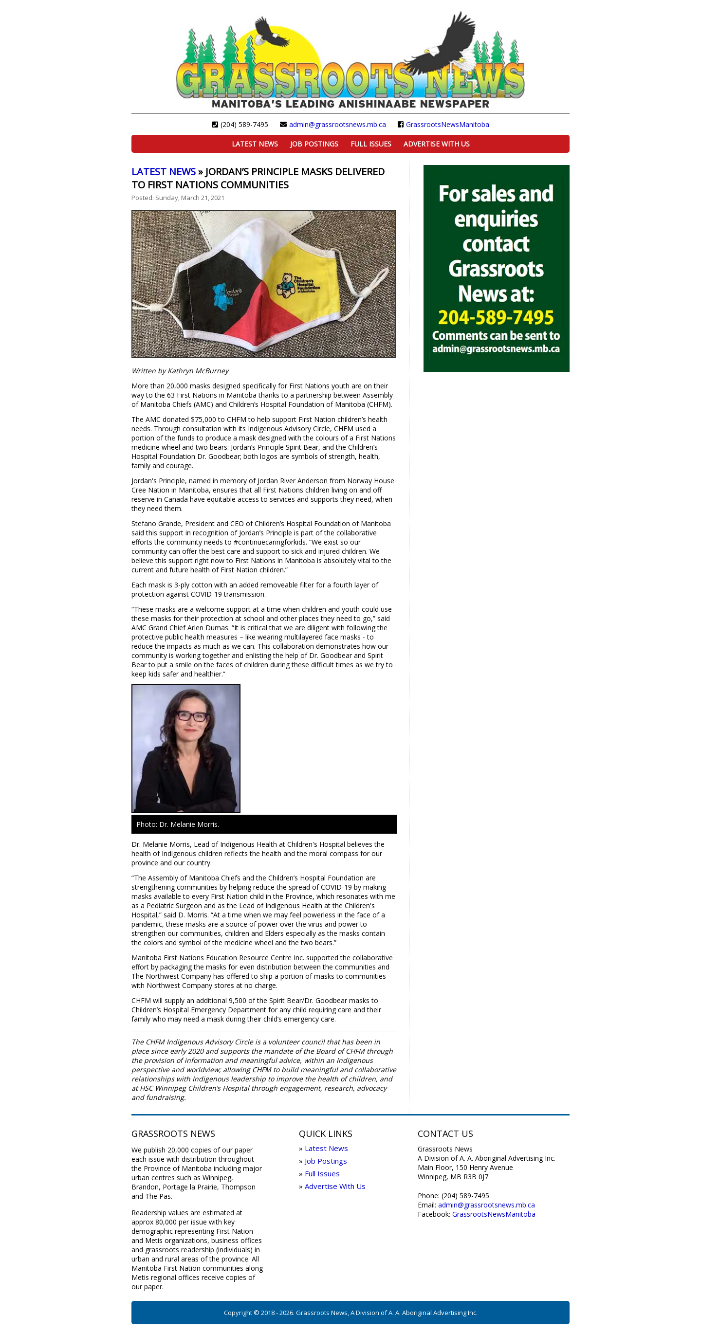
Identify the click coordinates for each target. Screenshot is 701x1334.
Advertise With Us (437, 143)
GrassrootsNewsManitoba (447, 124)
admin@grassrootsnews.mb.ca (337, 124)
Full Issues (370, 143)
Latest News (255, 143)
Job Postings (314, 143)
